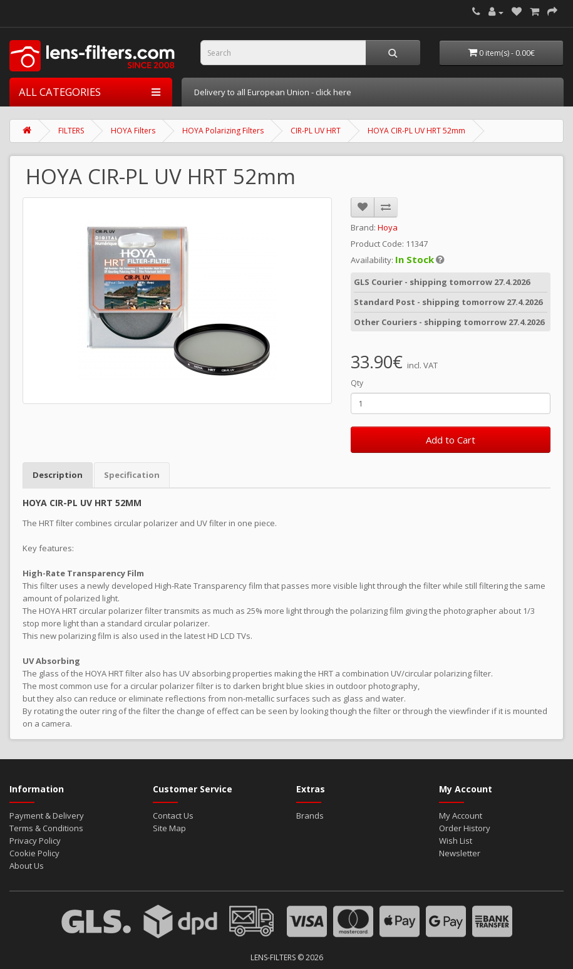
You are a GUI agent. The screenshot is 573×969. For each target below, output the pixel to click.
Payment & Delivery (46, 814)
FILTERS (71, 129)
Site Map (169, 826)
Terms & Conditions (46, 826)
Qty (357, 381)
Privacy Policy (35, 839)
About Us (26, 864)
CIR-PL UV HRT (316, 129)
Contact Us (173, 814)
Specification (132, 473)
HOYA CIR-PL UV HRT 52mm (416, 129)
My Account (460, 814)
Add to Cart (450, 438)
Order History (464, 826)
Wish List (455, 839)
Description (58, 473)
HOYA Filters (133, 129)
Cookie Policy (34, 852)
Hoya (388, 225)
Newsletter (459, 852)
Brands (310, 814)
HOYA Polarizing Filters (223, 129)
